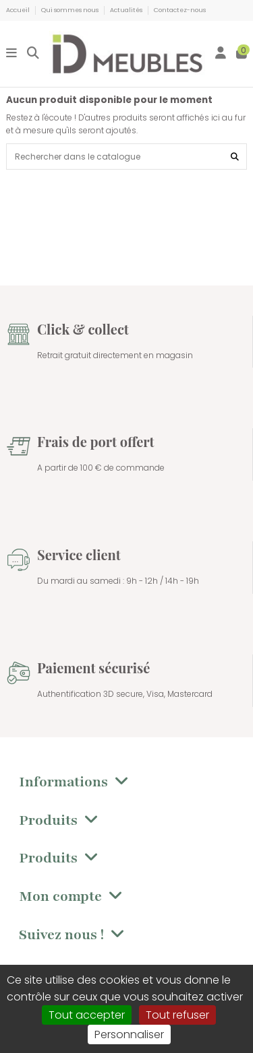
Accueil (18, 10)
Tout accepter (87, 1015)
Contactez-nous (180, 10)
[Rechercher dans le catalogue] (235, 156)
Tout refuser (177, 1015)
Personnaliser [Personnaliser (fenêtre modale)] (129, 1034)
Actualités (127, 10)
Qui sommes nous (70, 10)
